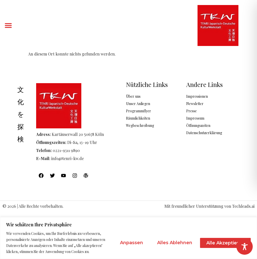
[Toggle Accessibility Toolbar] (244, 246)
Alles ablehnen (172, 242)
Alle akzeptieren (225, 242)
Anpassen (127, 242)
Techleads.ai (243, 206)
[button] (8, 25)
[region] (128, 238)
